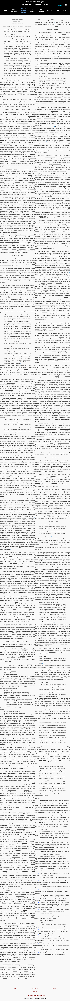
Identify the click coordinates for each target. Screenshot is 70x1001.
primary (31, 537)
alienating (4, 749)
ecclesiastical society (51, 130)
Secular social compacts (26, 121)
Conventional (6, 964)
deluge (64, 188)
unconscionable (54, 340)
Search (57, 10)
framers (14, 275)
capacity (56, 468)
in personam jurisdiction (13, 925)
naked (61, 454)
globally (4, 676)
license (32, 521)
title (10, 294)
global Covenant (17, 903)
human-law (47, 20)
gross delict (53, 342)
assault (14, 500)
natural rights (10, 268)
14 (61, 23)
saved (63, 288)
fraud (61, 103)
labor (13, 262)
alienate (26, 541)
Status (4, 644)
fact (47, 184)
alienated (20, 268)
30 (38, 952)
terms (32, 583)
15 (62, 47)
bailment (37, 466)
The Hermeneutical (11, 641)
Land (5, 247)
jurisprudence (67, 157)
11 (24, 733)
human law (32, 708)
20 (69, 272)
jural (64, 111)
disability (12, 875)
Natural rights (24, 650)
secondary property (12, 285)
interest (31, 218)
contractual (17, 715)
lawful (27, 119)
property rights (21, 220)
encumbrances (24, 87)
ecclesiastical (40, 114)
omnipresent (14, 674)
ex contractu (51, 575)
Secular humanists (44, 881)
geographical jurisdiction (22, 123)
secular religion (21, 539)
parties (8, 82)
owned (16, 84)
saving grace (60, 286)
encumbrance (28, 243)
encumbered (22, 84)
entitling (47, 400)
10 (38, 856)
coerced (48, 101)
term (10, 903)
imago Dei (23, 654)
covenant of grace (25, 678)
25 (41, 597)
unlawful (16, 245)
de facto (48, 515)
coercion (44, 103)
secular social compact (10, 130)
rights (33, 649)
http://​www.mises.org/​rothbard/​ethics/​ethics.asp (54, 802)
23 (56, 497)
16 (65, 73)
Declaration (24, 602)
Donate (60, 5)
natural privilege (28, 778)
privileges (13, 646)
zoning (29, 242)
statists (49, 513)
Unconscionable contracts (60, 676)
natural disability (10, 937)
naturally (2, 949)
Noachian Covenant (14, 695)
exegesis (17, 763)
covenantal (37, 483)
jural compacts (49, 503)
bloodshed (4, 903)
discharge (46, 882)
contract (30, 388)
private (60, 301)
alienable (19, 285)
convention (10, 952)
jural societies (21, 767)
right (26, 277)
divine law (51, 22)
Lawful (7, 242)
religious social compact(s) (64, 307)
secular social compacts (28, 207)
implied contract (31, 502)
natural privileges (15, 812)
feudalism (20, 93)
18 (54, 126)
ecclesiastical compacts (59, 503)
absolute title (17, 182)
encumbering (61, 386)
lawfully (26, 521)
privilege (24, 918)
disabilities (20, 646)
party (13, 180)
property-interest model (40, 166)
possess (33, 541)
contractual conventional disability (25, 969)
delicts (11, 126)
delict (23, 500)
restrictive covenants (30, 99)
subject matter (5, 249)
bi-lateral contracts (66, 713)
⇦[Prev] (16, 988)
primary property (7, 265)
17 (38, 898)
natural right (17, 771)
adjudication (52, 35)
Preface (5, 10)
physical (54, 53)
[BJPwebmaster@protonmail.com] (35, 995)
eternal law (46, 24)
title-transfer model (16, 306)
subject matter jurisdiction (15, 207)
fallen (23, 759)
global (6, 925)
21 (42, 392)
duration (49, 715)
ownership (32, 118)
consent (2, 140)
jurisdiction (42, 113)
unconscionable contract (11, 518)
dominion (13, 121)
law (61, 184)
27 (42, 663)
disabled (10, 802)
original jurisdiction (25, 130)
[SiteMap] (35, 992)
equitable (37, 171)
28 (59, 695)
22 (54, 426)
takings (57, 508)
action (11, 563)
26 (54, 622)
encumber (27, 94)
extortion (52, 103)
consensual (17, 140)
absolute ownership (20, 151)
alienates (33, 552)
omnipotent (13, 673)
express (18, 974)
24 (51, 536)
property (9, 80)
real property (13, 86)
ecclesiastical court (27, 392)
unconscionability (54, 121)
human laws (45, 301)
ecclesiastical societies (29, 767)
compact (14, 114)
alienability (16, 304)
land (28, 118)
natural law (21, 612)
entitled (54, 260)
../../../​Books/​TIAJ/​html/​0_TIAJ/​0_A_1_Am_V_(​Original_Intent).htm (53, 814)
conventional (3, 945)
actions (54, 841)
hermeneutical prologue (19, 287)
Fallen (36, 665)
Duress (58, 498)
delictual (23, 911)
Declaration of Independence (6, 272)
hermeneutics (61, 877)
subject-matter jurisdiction (14, 125)
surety (68, 361)
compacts (14, 249)
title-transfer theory (17, 101)
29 (38, 948)
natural (32, 932)
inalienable (2, 403)
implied (23, 974)
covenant (12, 171)
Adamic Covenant (4, 819)
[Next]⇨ (53, 988)
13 (54, 22)
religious (14, 139)
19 (46, 141)
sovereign (2, 954)
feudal (10, 227)
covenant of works (10, 657)
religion (17, 194)
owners (1, 247)
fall (16, 624)
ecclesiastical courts (26, 106)
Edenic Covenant (21, 657)
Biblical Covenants (7, 930)
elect (34, 862)
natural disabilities (8, 666)
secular (20, 106)
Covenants (26, 923)
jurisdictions (47, 654)
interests (25, 80)
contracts (26, 369)
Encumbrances (22, 245)
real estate (6, 84)
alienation (7, 297)
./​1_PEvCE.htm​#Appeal (48, 920)
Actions (4, 571)
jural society (20, 133)
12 (24, 768)
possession (24, 294)
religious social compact (10, 112)
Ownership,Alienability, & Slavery (24, 10)
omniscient (13, 671)
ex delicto (15, 563)
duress (45, 99)
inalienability (23, 290)
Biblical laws (61, 295)
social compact (11, 158)
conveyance (20, 165)
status (32, 398)
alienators (41, 216)
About (64, 10)
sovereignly (50, 286)
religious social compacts (15, 142)
